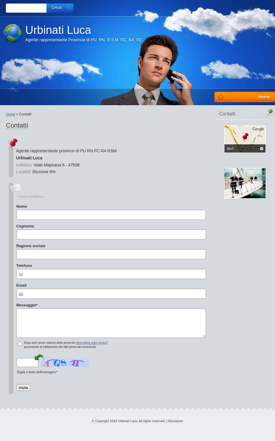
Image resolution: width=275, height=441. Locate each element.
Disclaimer (175, 421)
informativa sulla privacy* (92, 342)
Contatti (227, 113)
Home (10, 114)
